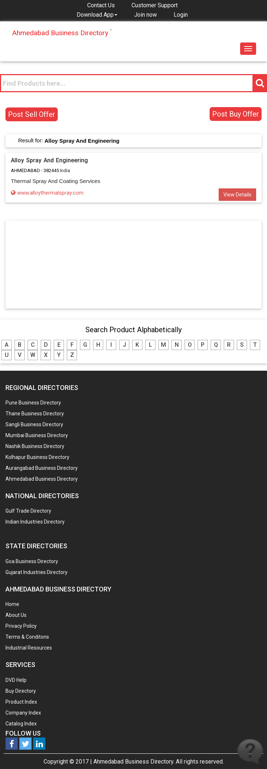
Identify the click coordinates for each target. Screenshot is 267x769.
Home (12, 604)
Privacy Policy (21, 626)
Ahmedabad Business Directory (41, 479)
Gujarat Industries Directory (36, 572)
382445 (51, 170)
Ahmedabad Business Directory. (133, 761)
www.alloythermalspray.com (47, 193)
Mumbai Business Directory (36, 435)
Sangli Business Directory (34, 424)
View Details (237, 195)
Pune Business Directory (33, 403)
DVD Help (16, 680)
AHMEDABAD (25, 170)
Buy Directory (20, 691)
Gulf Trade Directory (28, 511)
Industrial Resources (28, 648)
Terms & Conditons (27, 637)
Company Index (23, 713)
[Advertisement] (134, 264)
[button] (97, 14)
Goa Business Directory (31, 561)
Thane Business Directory (34, 413)
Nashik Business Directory (34, 446)
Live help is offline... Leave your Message (250, 752)
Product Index (21, 702)
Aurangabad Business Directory (41, 468)
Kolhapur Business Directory (37, 457)
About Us (16, 615)
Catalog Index (21, 724)
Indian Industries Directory (35, 522)
